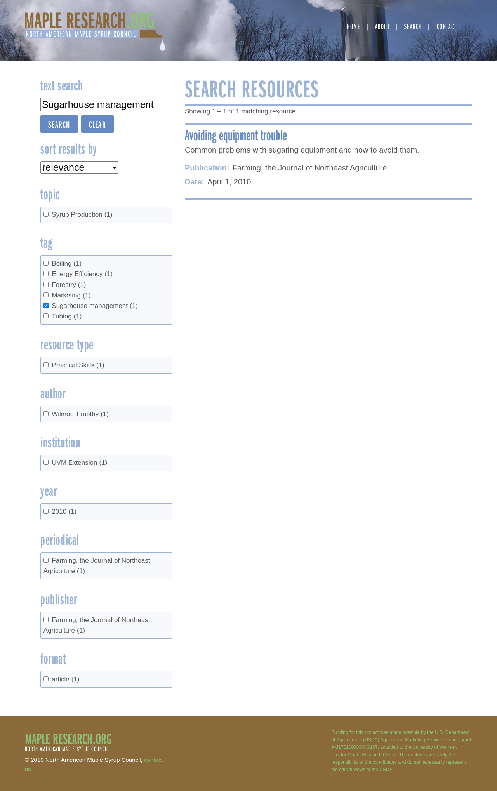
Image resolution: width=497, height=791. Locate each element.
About (382, 26)
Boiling (67, 263)
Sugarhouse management (94, 305)
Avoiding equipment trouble (236, 134)
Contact (447, 26)
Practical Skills (78, 365)
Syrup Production (82, 214)
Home (353, 26)
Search (413, 26)
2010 (64, 511)
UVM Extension (79, 462)
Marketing (71, 295)
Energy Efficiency (82, 274)
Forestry (69, 285)
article (65, 679)
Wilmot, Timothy (80, 414)
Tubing (67, 316)
